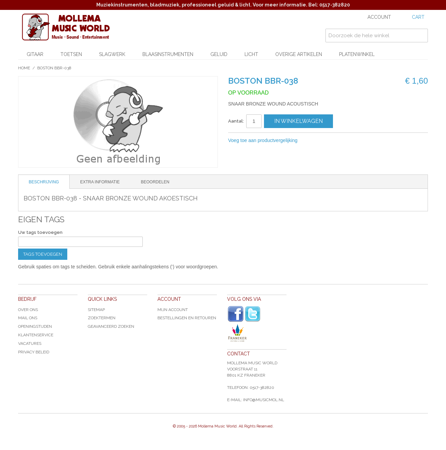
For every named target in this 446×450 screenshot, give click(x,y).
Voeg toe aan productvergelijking (262, 140)
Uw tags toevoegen (40, 232)
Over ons (28, 309)
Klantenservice (35, 335)
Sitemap (96, 309)
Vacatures (29, 343)
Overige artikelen (298, 54)
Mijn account (172, 309)
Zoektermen (101, 317)
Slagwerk (112, 54)
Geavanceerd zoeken (111, 326)
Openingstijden (35, 326)
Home (24, 68)
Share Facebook (325, 140)
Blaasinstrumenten (167, 54)
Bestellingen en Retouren (186, 317)
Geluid (218, 54)
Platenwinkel (357, 54)
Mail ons (27, 317)
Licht (251, 54)
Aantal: (236, 121)
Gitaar (35, 54)
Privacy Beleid (33, 352)
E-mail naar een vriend (311, 140)
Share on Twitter (339, 140)
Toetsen (71, 54)
